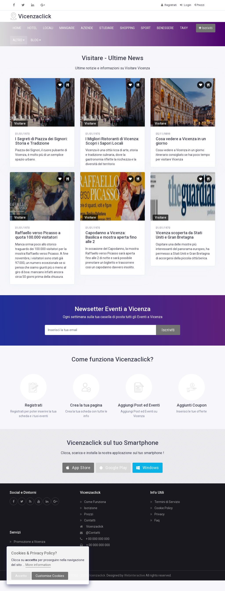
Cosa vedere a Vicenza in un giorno (181, 140)
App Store (78, 468)
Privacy (157, 514)
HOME (17, 28)
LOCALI (48, 28)
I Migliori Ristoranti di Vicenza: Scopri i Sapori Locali (112, 140)
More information (38, 565)
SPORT (146, 28)
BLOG (36, 40)
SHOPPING (127, 28)
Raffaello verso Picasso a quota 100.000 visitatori (37, 234)
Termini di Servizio (165, 502)
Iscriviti (205, 28)
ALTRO (19, 40)
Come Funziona (93, 502)
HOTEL (32, 28)
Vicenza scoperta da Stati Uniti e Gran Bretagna (179, 234)
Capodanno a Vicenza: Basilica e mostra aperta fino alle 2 (111, 237)
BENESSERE (165, 28)
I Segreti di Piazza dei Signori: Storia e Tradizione (41, 140)
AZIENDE (87, 28)
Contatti (87, 520)
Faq (155, 520)
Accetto (21, 576)
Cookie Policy (161, 508)
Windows (147, 468)
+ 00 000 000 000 (94, 539)
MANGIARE (67, 28)
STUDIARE (106, 28)
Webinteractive (135, 575)
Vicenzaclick (91, 526)
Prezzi (86, 514)
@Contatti (90, 532)
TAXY (184, 28)
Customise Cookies (50, 576)
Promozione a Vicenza (27, 541)
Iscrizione (88, 508)
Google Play (113, 468)
